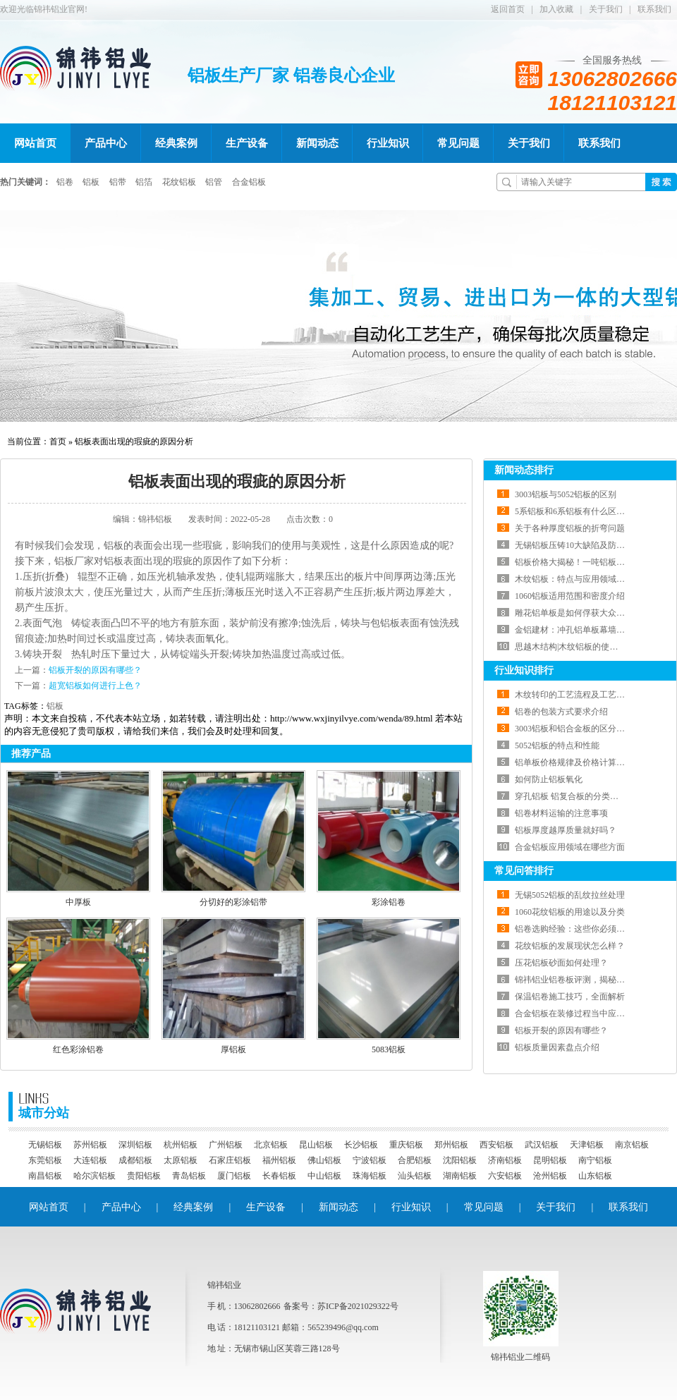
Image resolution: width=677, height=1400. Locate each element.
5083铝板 (388, 1049)
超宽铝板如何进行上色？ (95, 685)
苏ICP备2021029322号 (357, 1306)
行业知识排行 (524, 670)
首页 (57, 441)
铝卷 (64, 182)
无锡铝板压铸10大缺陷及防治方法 (578, 545)
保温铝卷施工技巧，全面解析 (570, 997)
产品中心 (106, 143)
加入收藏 (556, 9)
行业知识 (388, 143)
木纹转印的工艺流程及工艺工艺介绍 (582, 695)
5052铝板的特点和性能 (557, 745)
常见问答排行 (524, 870)
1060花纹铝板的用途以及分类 (570, 912)
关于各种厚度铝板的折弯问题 (570, 528)
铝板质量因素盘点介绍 (557, 1047)
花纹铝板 (179, 182)
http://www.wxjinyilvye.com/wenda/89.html (351, 718)
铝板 (91, 182)
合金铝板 (249, 182)
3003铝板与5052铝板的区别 (565, 494)
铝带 (117, 182)
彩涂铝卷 (388, 902)
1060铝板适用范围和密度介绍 (570, 596)
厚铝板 (233, 1049)
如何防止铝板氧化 (549, 779)
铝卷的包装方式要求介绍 (561, 712)
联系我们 (654, 9)
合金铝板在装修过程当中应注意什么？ (587, 1013)
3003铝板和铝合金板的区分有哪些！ (582, 729)
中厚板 (78, 902)
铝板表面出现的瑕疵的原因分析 (134, 441)
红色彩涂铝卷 (78, 1049)
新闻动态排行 (524, 470)
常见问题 (458, 143)
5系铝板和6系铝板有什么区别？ (574, 511)
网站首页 (35, 143)
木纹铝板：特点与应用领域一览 (574, 579)
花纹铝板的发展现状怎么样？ (570, 946)
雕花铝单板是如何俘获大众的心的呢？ (587, 613)
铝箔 (143, 182)
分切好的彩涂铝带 (233, 902)
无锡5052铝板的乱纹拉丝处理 (570, 895)
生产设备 (247, 143)
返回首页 (508, 9)
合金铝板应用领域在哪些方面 (570, 847)
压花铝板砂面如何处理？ (561, 963)
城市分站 (43, 1106)
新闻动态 (317, 143)
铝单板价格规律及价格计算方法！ (578, 762)
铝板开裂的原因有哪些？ (95, 670)
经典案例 (176, 143)
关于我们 (606, 9)
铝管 (213, 182)
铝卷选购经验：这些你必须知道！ (578, 929)
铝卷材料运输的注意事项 (561, 813)
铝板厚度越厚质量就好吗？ (565, 830)
